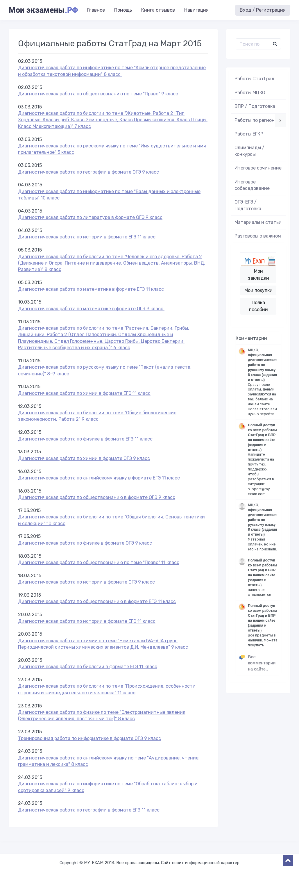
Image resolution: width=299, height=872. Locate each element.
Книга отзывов (158, 10)
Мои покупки (258, 290)
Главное (96, 10)
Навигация (196, 10)
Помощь (123, 10)
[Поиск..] (252, 43)
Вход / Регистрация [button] (263, 10)
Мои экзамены (43, 10)
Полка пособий (258, 306)
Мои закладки (258, 274)
